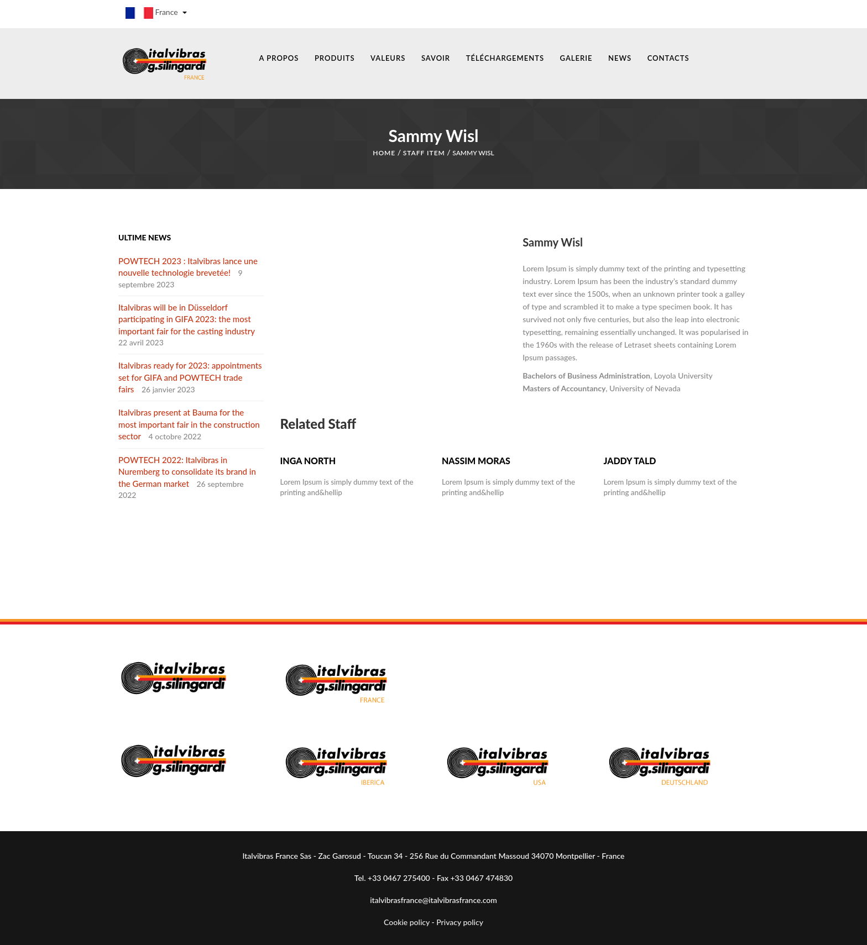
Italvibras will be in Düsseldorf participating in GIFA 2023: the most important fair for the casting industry (186, 317)
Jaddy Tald (629, 458)
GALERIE (576, 58)
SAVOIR (435, 58)
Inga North (308, 458)
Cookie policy (407, 920)
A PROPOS (279, 58)
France (156, 13)
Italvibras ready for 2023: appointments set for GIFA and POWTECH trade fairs (190, 375)
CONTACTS (668, 58)
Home (384, 150)
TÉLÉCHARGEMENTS (505, 58)
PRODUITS (335, 58)
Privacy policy (459, 920)
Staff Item (424, 150)
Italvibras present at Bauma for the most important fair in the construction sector (189, 422)
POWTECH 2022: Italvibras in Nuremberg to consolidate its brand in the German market (187, 469)
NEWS (619, 58)
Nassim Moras (476, 458)
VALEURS (387, 58)
